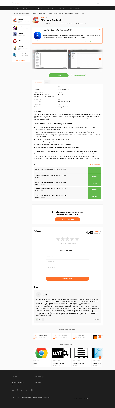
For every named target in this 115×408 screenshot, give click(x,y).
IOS (42, 8)
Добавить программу (18, 382)
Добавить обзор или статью (19, 385)
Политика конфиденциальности (41, 397)
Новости (61, 8)
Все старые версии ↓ (95, 164)
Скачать (58, 75)
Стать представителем (67, 219)
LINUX (33, 8)
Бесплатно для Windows (65, 24)
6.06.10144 (45, 24)
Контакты (38, 382)
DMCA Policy (15, 397)
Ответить (96, 319)
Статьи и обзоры (74, 8)
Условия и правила (26, 397)
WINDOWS (15, 8)
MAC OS (25, 8)
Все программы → (21, 60)
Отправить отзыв (67, 278)
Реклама (37, 385)
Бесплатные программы (38, 13)
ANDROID (50, 8)
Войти (84, 3)
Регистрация (90, 3)
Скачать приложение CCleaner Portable (51, 169)
